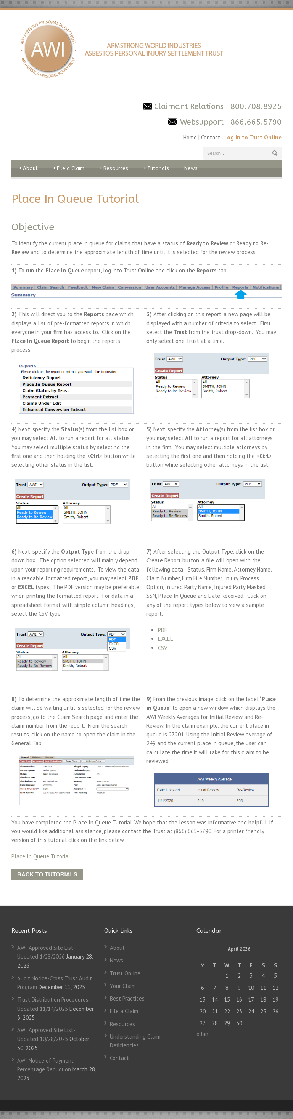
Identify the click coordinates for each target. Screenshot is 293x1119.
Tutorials (156, 168)
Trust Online (125, 973)
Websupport (202, 122)
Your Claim (123, 985)
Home (190, 137)
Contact (210, 137)
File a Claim (68, 168)
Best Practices (127, 998)
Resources (114, 168)
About (28, 168)
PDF (162, 630)
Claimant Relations (190, 106)
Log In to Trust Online (253, 137)
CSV (162, 648)
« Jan (202, 1033)
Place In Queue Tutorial (40, 856)
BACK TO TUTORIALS (47, 874)
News (191, 168)
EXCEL (165, 638)
